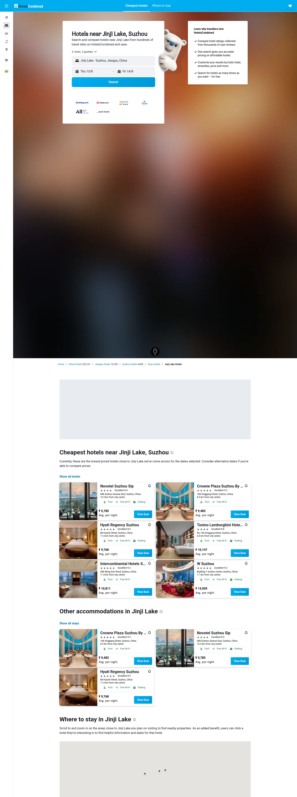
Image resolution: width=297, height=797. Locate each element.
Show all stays (69, 623)
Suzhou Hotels (129, 364)
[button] (6, 6)
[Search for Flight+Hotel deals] (6, 41)
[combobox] (84, 52)
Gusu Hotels (154, 364)
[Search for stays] (6, 25)
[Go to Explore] (6, 49)
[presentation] (172, 452)
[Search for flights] (6, 17)
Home (61, 364)
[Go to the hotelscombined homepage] (28, 6)
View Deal (143, 514)
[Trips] (6, 60)
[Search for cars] (6, 33)
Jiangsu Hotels (102, 364)
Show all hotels (70, 476)
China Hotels (75, 364)
